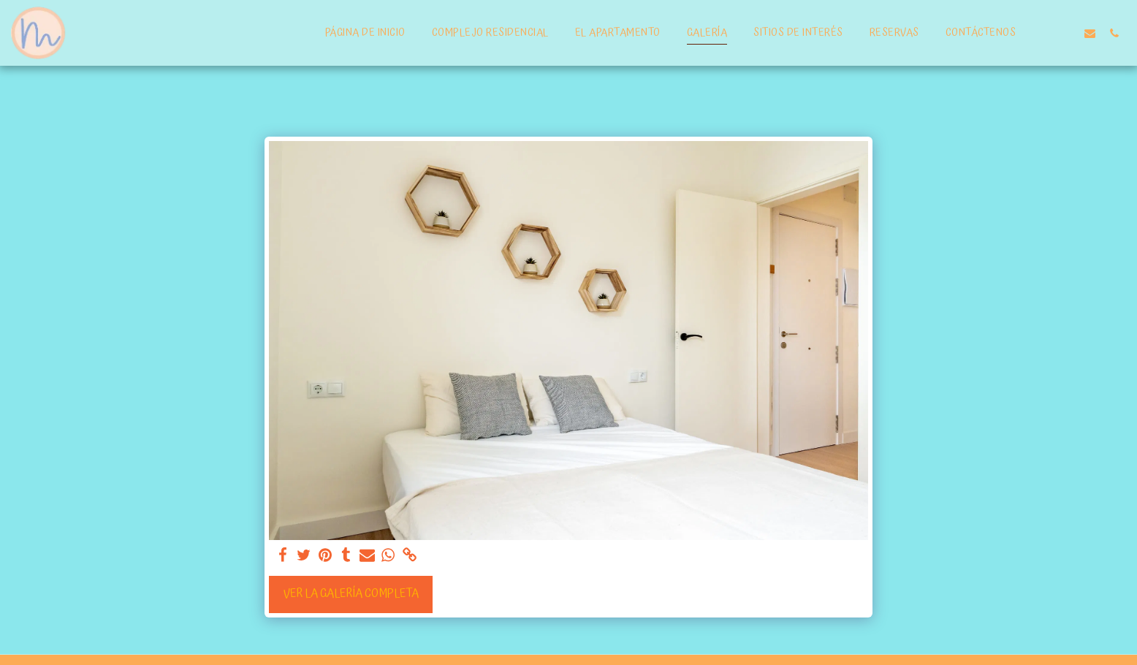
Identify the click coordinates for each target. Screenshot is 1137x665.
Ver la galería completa (351, 594)
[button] (1065, 33)
